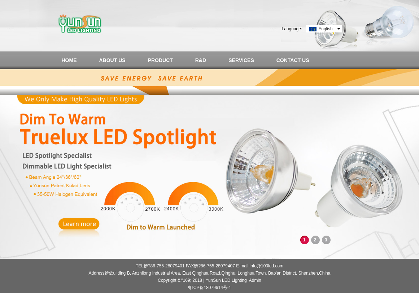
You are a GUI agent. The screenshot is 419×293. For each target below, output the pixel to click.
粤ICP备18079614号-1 (209, 287)
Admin (255, 280)
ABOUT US (112, 60)
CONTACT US (292, 60)
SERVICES (241, 60)
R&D (200, 60)
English (325, 28)
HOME (69, 60)
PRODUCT (160, 60)
